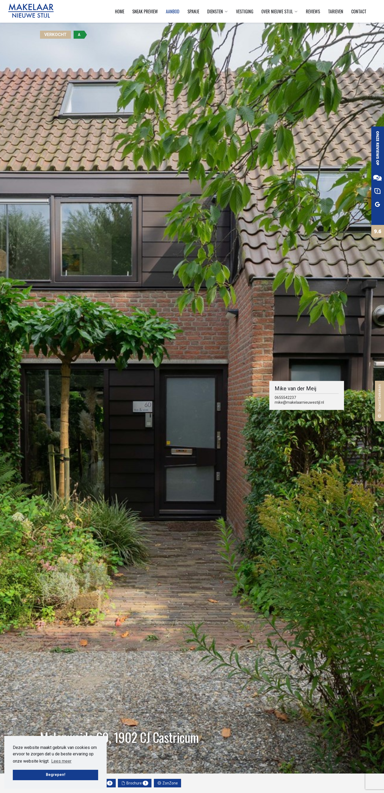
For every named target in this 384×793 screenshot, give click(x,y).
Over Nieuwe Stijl (279, 11)
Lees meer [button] (61, 761)
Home (119, 11)
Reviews (313, 11)
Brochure (135, 783)
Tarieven (335, 11)
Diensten (217, 11)
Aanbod (172, 11)
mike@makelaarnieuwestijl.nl (299, 402)
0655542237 (285, 397)
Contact (358, 11)
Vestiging (244, 11)
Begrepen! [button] (55, 774)
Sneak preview (145, 11)
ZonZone (167, 783)
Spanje (193, 11)
